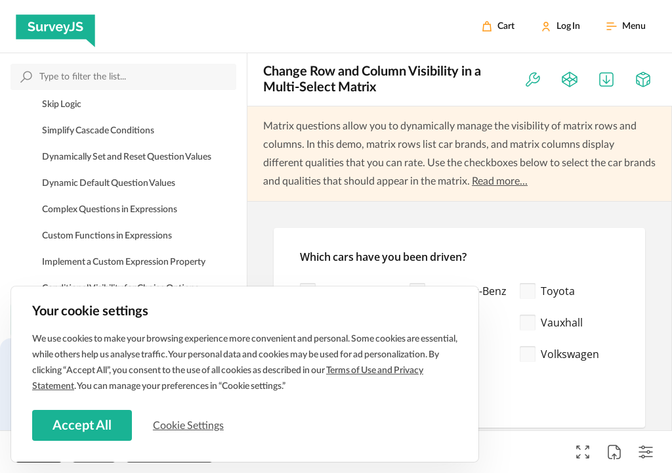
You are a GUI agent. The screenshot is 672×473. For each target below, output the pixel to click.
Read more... (500, 181)
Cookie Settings (189, 425)
